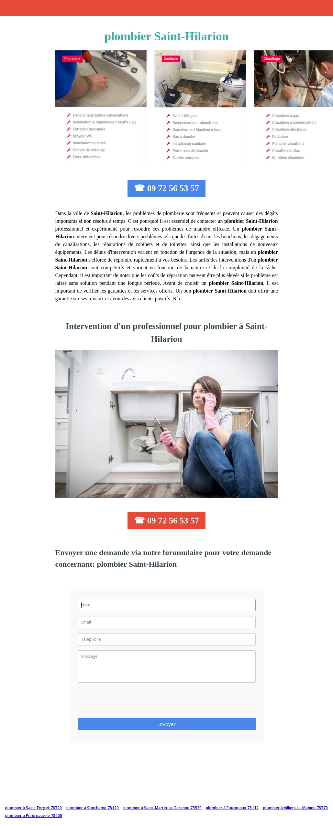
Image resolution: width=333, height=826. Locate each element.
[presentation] (127, 702)
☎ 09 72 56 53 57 (166, 188)
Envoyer (166, 724)
